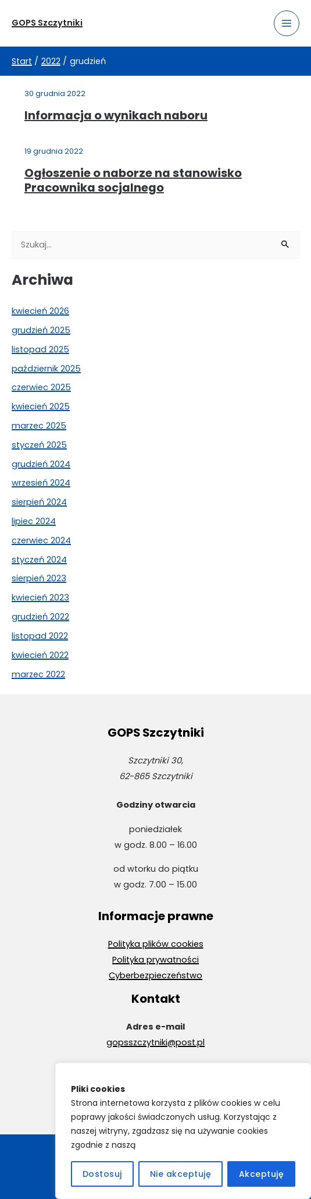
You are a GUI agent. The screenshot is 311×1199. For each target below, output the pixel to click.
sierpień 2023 (39, 578)
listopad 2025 (40, 349)
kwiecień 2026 (40, 311)
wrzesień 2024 (41, 483)
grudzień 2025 (41, 330)
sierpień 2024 (39, 502)
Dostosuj (102, 1174)
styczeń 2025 (39, 445)
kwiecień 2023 (40, 597)
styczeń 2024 (39, 559)
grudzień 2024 (41, 464)
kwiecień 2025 (41, 406)
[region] (183, 1131)
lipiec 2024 (34, 521)
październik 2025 (46, 368)
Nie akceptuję (181, 1174)
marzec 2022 (38, 674)
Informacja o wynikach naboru (116, 115)
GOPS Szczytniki (47, 23)
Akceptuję (261, 1174)
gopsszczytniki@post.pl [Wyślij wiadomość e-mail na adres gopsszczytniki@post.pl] (155, 1042)
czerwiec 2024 (41, 540)
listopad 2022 (40, 636)
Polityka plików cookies (155, 944)
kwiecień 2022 (40, 655)
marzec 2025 (39, 426)
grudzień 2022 (40, 617)
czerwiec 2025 (41, 387)
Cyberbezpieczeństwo (155, 975)
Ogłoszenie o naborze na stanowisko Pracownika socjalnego (133, 180)
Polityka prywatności (155, 959)
